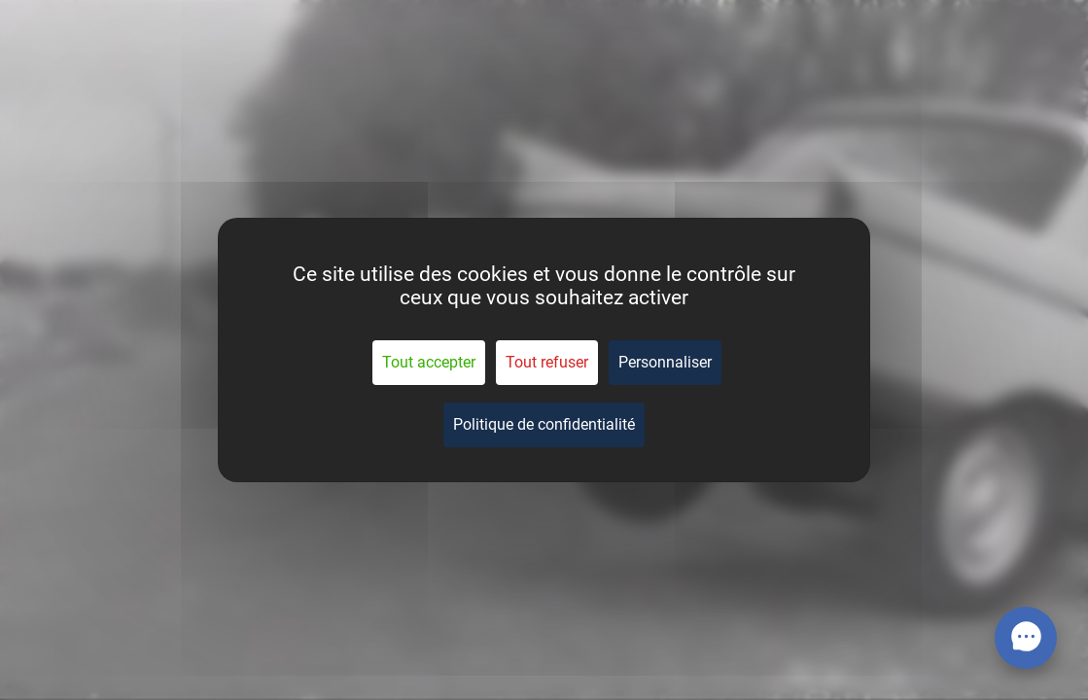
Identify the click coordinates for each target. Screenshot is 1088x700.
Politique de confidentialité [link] (544, 424)
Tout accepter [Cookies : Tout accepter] (428, 362)
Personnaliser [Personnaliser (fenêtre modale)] (665, 362)
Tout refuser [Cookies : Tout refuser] (547, 362)
